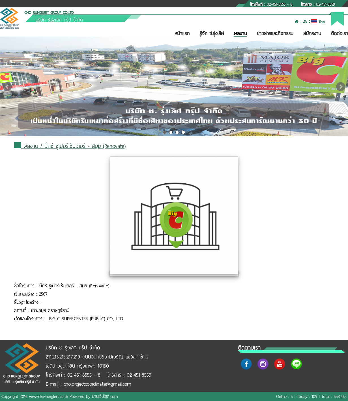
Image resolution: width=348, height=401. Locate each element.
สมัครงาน (312, 33)
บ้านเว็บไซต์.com (105, 396)
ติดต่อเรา (339, 33)
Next (340, 86)
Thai (318, 22)
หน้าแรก (182, 33)
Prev (7, 86)
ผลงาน (240, 33)
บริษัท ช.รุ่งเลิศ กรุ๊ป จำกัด (59, 20)
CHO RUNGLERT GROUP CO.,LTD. (49, 12)
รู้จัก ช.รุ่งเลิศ (211, 33)
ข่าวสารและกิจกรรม (275, 33)
